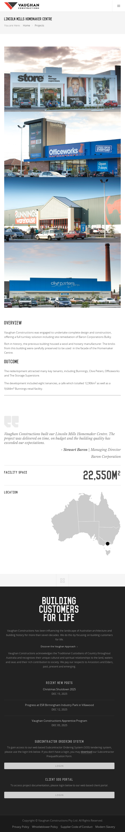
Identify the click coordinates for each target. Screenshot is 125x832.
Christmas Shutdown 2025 (59, 689)
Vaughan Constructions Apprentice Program (59, 721)
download (86, 752)
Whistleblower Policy (45, 827)
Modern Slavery (105, 827)
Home (26, 25)
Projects (39, 25)
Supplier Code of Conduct (77, 827)
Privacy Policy (20, 827)
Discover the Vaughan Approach (59, 646)
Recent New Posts (59, 682)
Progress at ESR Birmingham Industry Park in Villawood (59, 705)
